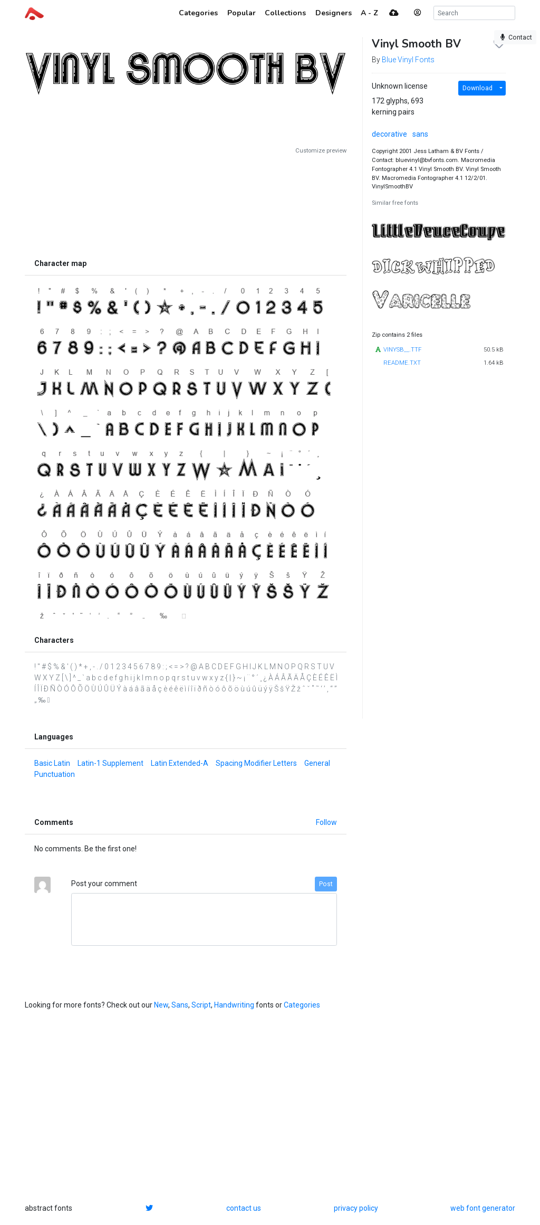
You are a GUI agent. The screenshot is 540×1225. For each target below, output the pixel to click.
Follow (326, 822)
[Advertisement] (185, 204)
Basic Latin (52, 763)
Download (477, 88)
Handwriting (234, 1005)
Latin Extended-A (179, 763)
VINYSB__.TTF (402, 349)
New (161, 1005)
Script (201, 1005)
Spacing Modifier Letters (256, 763)
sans (420, 134)
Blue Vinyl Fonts (408, 59)
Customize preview (320, 150)
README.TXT (402, 362)
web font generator (482, 1208)
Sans (179, 1005)
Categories (302, 1005)
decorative (389, 134)
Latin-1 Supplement (110, 763)
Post (326, 884)
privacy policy (356, 1208)
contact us (243, 1208)
